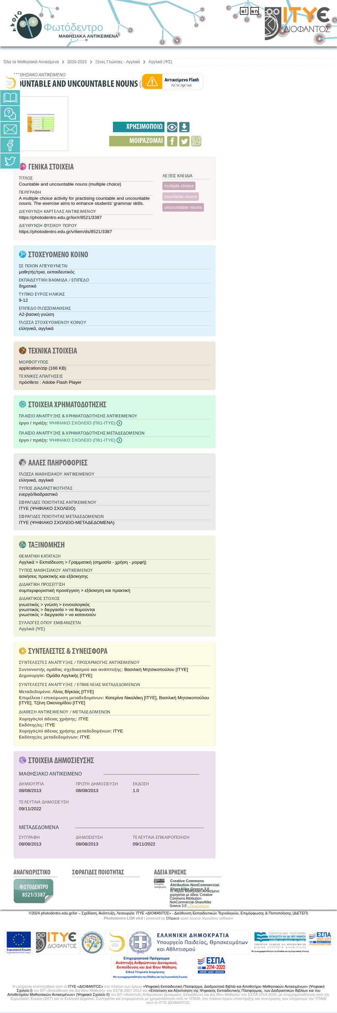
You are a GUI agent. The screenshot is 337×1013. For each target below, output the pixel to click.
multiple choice (179, 185)
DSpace (172, 918)
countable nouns (180, 196)
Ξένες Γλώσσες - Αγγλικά (117, 62)
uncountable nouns (183, 207)
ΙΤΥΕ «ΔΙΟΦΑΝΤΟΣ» (85, 986)
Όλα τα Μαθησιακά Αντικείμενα (31, 62)
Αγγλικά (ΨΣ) (160, 62)
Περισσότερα (199, 906)
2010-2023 (77, 62)
